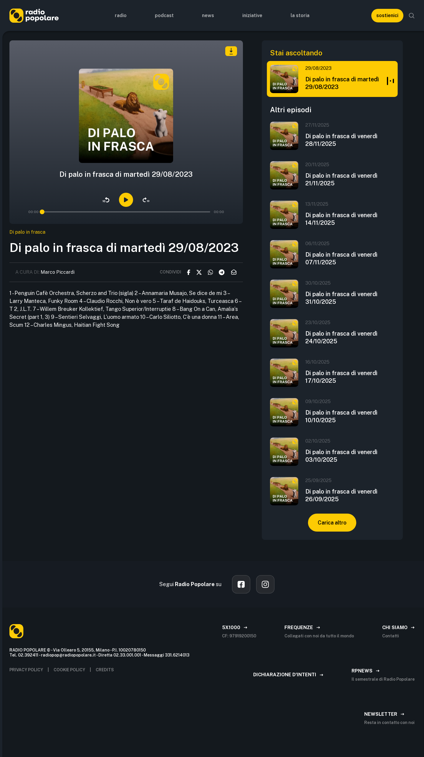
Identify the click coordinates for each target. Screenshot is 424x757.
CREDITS (105, 669)
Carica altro (332, 522)
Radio (121, 15)
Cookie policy (69, 669)
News (208, 15)
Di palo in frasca (27, 232)
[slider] (42, 212)
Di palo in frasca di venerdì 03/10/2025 (341, 455)
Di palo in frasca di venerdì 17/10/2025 (341, 377)
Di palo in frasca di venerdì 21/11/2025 (341, 179)
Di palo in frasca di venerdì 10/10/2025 (341, 416)
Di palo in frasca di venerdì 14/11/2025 (341, 219)
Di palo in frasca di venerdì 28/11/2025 (341, 140)
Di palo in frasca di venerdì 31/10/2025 (341, 298)
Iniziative (252, 15)
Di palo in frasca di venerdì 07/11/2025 (341, 258)
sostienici (387, 15)
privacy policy (26, 669)
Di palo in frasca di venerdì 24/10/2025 (341, 337)
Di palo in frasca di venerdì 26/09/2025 (341, 495)
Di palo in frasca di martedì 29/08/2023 (342, 83)
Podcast (164, 15)
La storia (300, 15)
